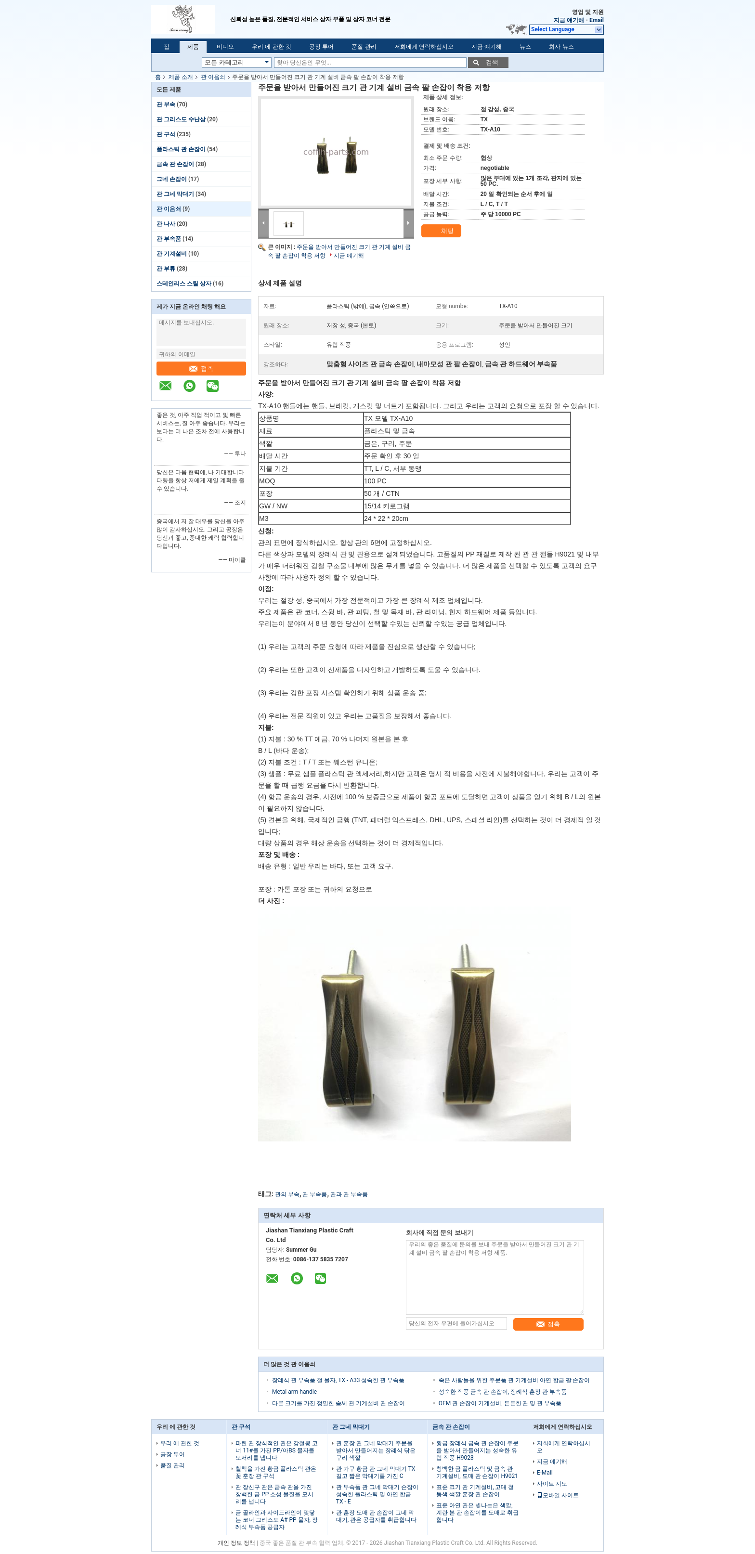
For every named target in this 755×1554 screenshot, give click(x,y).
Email (596, 20)
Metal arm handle (294, 1391)
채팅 (442, 231)
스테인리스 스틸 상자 (183, 283)
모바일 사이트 (558, 1495)
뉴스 (525, 46)
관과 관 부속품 (349, 1194)
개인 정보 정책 (236, 1543)
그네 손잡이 (171, 179)
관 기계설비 (171, 253)
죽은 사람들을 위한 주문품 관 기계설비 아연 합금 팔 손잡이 (514, 1380)
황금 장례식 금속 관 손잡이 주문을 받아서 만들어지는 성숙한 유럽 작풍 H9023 (477, 1450)
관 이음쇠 (213, 77)
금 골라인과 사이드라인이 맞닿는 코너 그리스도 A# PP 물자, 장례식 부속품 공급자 (276, 1519)
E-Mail (545, 1472)
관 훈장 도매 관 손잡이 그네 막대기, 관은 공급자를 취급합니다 (376, 1516)
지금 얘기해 (569, 20)
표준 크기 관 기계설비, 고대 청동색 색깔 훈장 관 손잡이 (475, 1491)
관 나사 (165, 223)
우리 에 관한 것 (271, 46)
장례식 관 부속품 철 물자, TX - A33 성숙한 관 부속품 (338, 1380)
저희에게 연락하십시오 (424, 46)
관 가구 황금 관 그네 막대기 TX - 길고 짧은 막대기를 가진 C (377, 1472)
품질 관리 (363, 46)
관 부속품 (168, 238)
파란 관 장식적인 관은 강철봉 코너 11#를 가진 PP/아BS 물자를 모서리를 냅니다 (276, 1450)
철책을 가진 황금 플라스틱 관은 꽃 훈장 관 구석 (275, 1472)
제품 (193, 46)
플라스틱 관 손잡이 (181, 149)
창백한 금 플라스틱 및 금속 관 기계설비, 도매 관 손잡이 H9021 (477, 1472)
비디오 (225, 46)
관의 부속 (287, 1194)
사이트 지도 (552, 1483)
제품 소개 (181, 77)
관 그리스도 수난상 (181, 119)
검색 (492, 62)
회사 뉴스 (561, 46)
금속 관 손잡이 (175, 164)
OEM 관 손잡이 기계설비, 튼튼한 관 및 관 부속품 (500, 1403)
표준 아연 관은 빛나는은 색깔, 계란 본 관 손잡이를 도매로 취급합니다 (477, 1512)
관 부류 (165, 268)
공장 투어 (321, 46)
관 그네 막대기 (175, 194)
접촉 (201, 368)
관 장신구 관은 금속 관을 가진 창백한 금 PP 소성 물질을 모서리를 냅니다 (274, 1494)
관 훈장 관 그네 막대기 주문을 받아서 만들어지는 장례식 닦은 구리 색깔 (376, 1450)
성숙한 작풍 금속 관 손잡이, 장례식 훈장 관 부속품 (503, 1391)
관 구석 (165, 134)
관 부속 (165, 104)
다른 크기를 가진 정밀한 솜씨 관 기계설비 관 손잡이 (338, 1403)
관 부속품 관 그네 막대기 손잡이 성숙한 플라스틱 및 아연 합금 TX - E (377, 1494)
